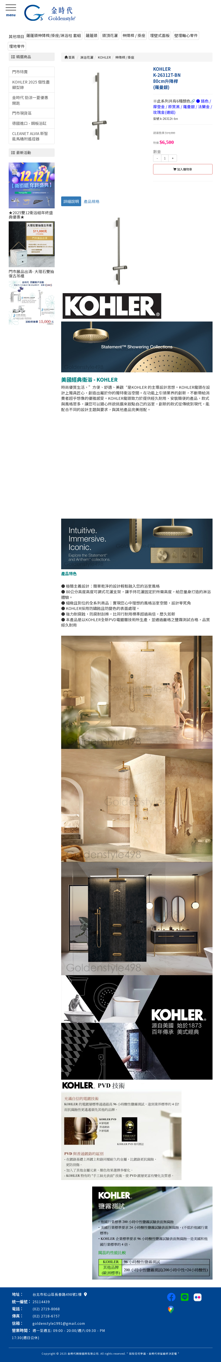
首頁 (69, 57)
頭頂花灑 (110, 35)
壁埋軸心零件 (186, 35)
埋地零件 (17, 46)
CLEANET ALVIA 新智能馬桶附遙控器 (30, 136)
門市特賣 (20, 71)
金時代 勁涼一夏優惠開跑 (30, 100)
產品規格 (91, 201)
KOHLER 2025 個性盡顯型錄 (31, 84)
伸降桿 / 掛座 (134, 35)
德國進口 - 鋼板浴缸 (29, 123)
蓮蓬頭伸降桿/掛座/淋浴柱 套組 (53, 35)
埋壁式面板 (160, 35)
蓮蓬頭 (91, 35)
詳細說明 (71, 201)
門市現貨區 (22, 113)
